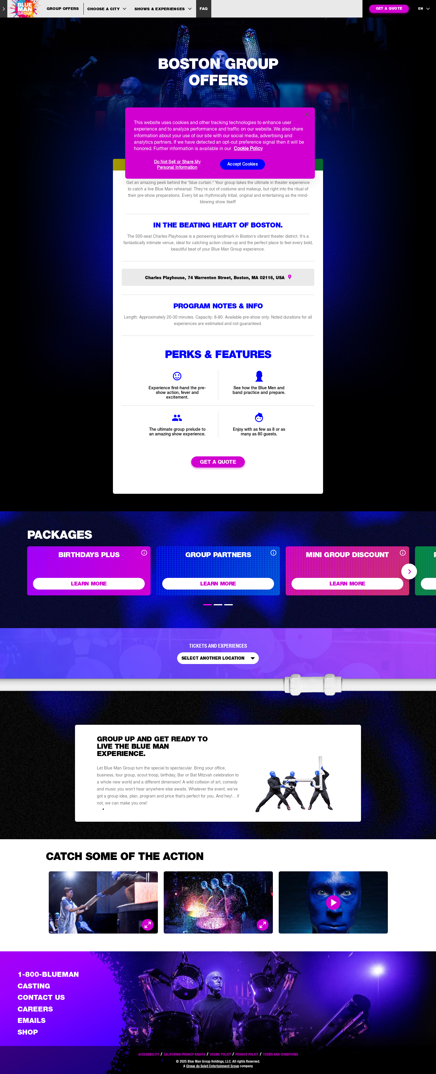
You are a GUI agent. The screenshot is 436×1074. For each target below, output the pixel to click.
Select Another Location (219, 658)
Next (409, 572)
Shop (28, 1032)
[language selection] (424, 9)
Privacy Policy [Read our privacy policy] (247, 1054)
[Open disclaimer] (144, 553)
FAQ (203, 8)
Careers (35, 1009)
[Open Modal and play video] (333, 903)
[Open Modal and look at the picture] (148, 925)
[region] (220, 143)
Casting (34, 986)
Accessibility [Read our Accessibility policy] (148, 1054)
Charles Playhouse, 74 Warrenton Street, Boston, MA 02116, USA (215, 278)
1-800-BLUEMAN (48, 974)
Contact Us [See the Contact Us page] (41, 997)
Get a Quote (218, 462)
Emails (32, 1020)
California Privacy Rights (184, 1054)
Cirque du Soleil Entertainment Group (212, 1066)
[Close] (306, 114)
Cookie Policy (220, 1054)
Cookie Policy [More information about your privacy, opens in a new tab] (248, 148)
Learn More (89, 584)
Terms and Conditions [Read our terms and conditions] (280, 1054)
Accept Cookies (242, 164)
